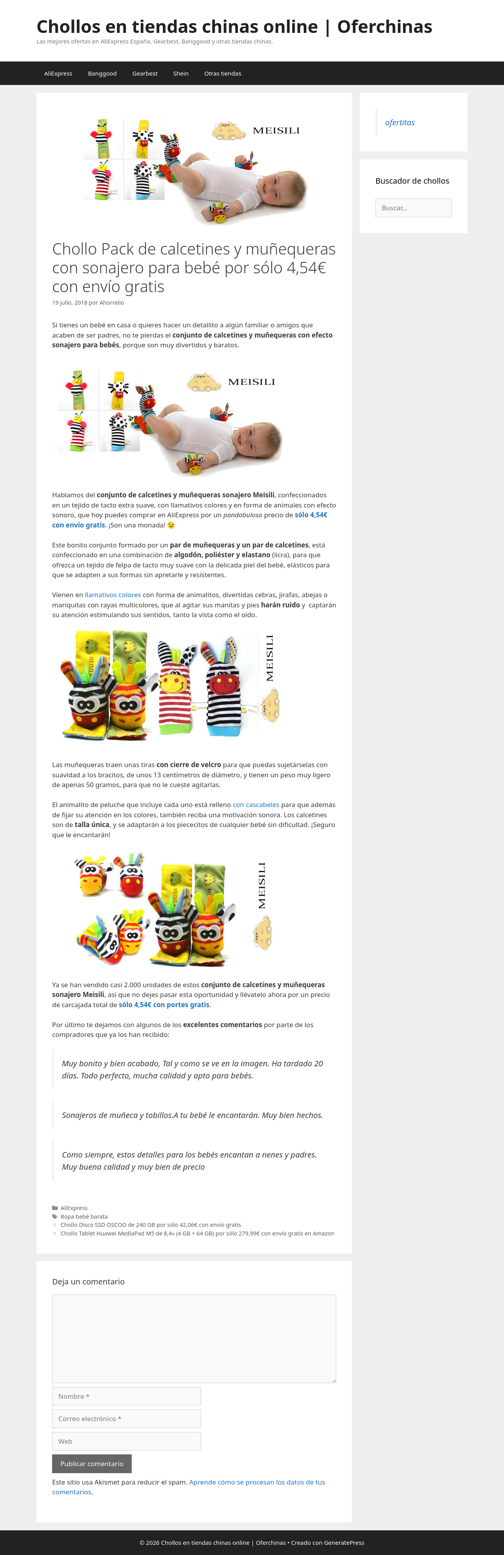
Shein (181, 73)
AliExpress (58, 73)
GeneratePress (344, 1542)
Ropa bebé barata (84, 1216)
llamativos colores (113, 594)
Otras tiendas (222, 73)
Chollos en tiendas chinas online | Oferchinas (234, 26)
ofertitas (400, 122)
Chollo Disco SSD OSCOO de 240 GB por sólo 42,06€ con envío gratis (151, 1224)
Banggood (102, 73)
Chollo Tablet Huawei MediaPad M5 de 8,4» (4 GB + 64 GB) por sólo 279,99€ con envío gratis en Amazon (198, 1233)
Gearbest (145, 73)
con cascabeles (256, 804)
